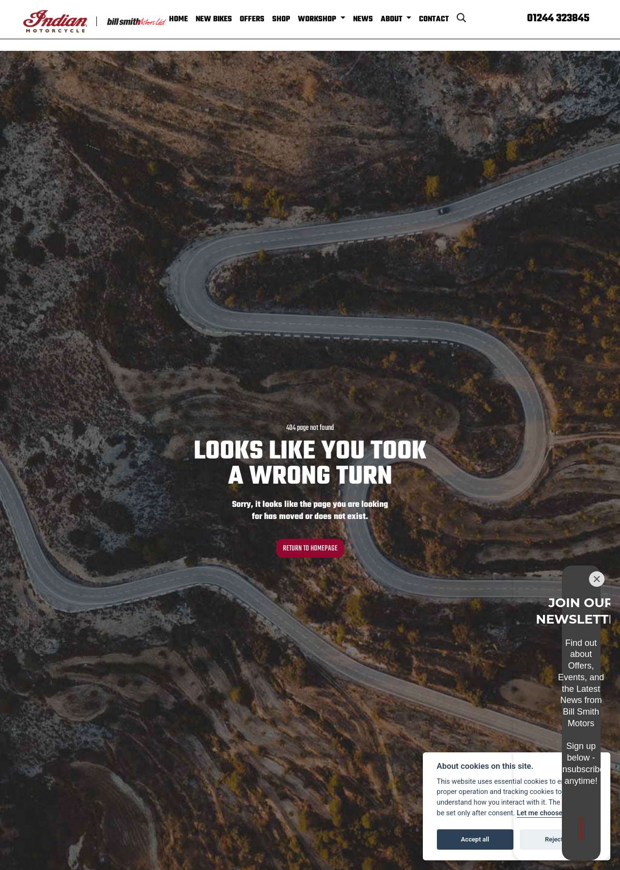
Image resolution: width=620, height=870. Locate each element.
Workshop (330, 19)
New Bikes (226, 19)
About (405, 19)
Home (190, 19)
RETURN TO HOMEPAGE (310, 547)
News (375, 19)
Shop (293, 19)
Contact (446, 19)
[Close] (596, 659)
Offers (264, 19)
